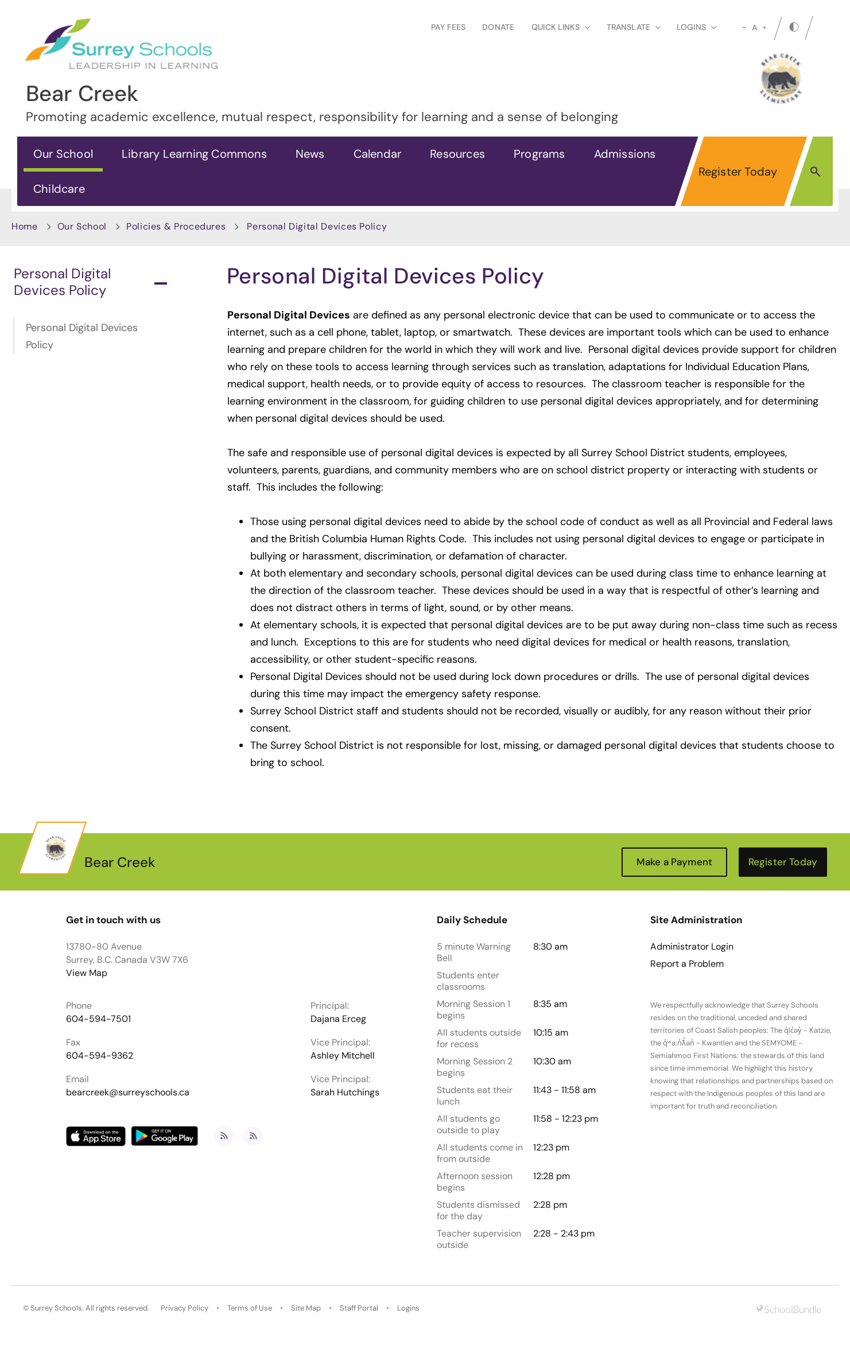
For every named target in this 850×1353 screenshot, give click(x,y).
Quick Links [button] (560, 27)
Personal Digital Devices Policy (90, 282)
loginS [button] (696, 27)
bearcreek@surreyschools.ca (127, 1092)
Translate (634, 27)
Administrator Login (691, 946)
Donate (498, 27)
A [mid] (754, 27)
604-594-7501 (98, 1019)
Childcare (59, 188)
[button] (815, 171)
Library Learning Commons (194, 153)
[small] (744, 27)
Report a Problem (687, 964)
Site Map (306, 1308)
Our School (63, 153)
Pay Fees (448, 27)
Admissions (625, 153)
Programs (539, 153)
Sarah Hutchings (344, 1092)
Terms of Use (249, 1308)
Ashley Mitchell (342, 1055)
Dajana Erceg (338, 1019)
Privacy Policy (184, 1308)
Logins (408, 1308)
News (310, 153)
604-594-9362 (99, 1055)
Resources (457, 153)
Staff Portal (359, 1308)
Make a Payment (674, 862)
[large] (764, 27)
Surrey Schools (56, 1308)
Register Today (738, 171)
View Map (86, 973)
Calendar (378, 153)
